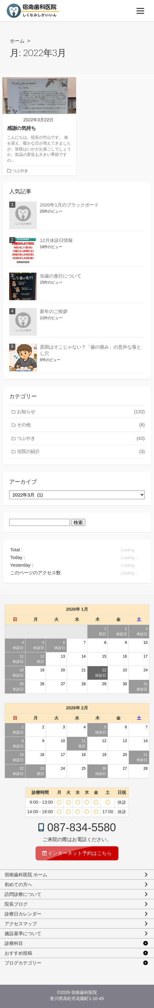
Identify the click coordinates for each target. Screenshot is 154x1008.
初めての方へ (18, 884)
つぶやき (20, 171)
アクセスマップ (21, 923)
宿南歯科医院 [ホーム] (84, 992)
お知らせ (81, 411)
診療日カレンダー (23, 913)
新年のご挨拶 (53, 311)
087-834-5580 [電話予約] (81, 827)
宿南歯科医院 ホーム (26, 874)
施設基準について (23, 933)
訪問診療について (23, 894)
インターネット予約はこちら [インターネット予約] (77, 853)
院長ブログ (16, 904)
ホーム (17, 40)
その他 (81, 424)
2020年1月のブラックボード (69, 204)
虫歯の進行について (60, 275)
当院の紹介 (81, 451)
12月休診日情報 (56, 240)
